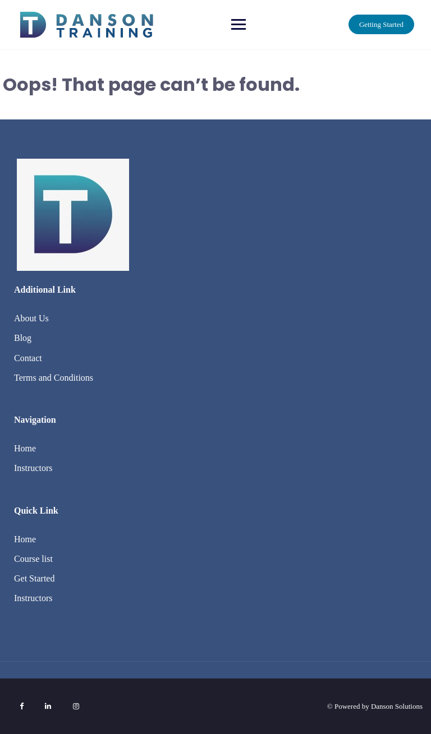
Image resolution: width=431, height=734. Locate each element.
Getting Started (381, 24)
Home (25, 448)
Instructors (33, 468)
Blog (22, 338)
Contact (28, 358)
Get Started (34, 578)
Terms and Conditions (53, 377)
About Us (31, 318)
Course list (33, 559)
